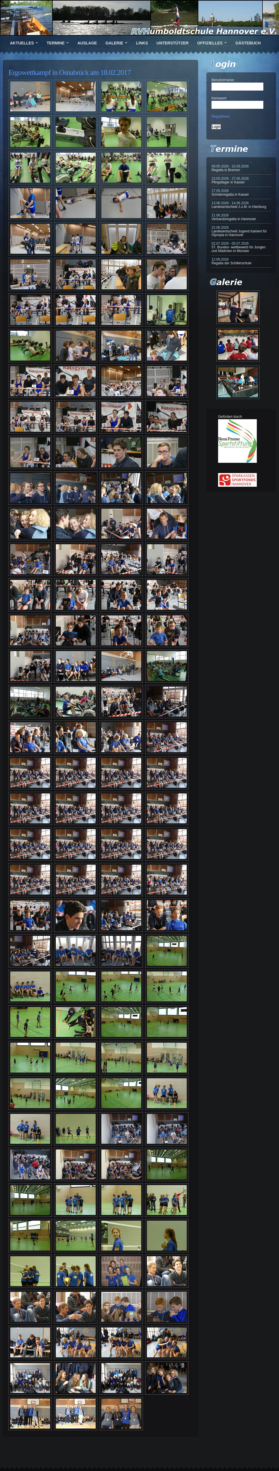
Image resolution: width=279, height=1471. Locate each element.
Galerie (114, 43)
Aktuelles (22, 43)
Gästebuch (248, 43)
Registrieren (221, 116)
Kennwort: (219, 98)
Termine (56, 43)
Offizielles (209, 43)
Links (142, 43)
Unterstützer (173, 43)
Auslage (87, 43)
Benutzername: (223, 80)
